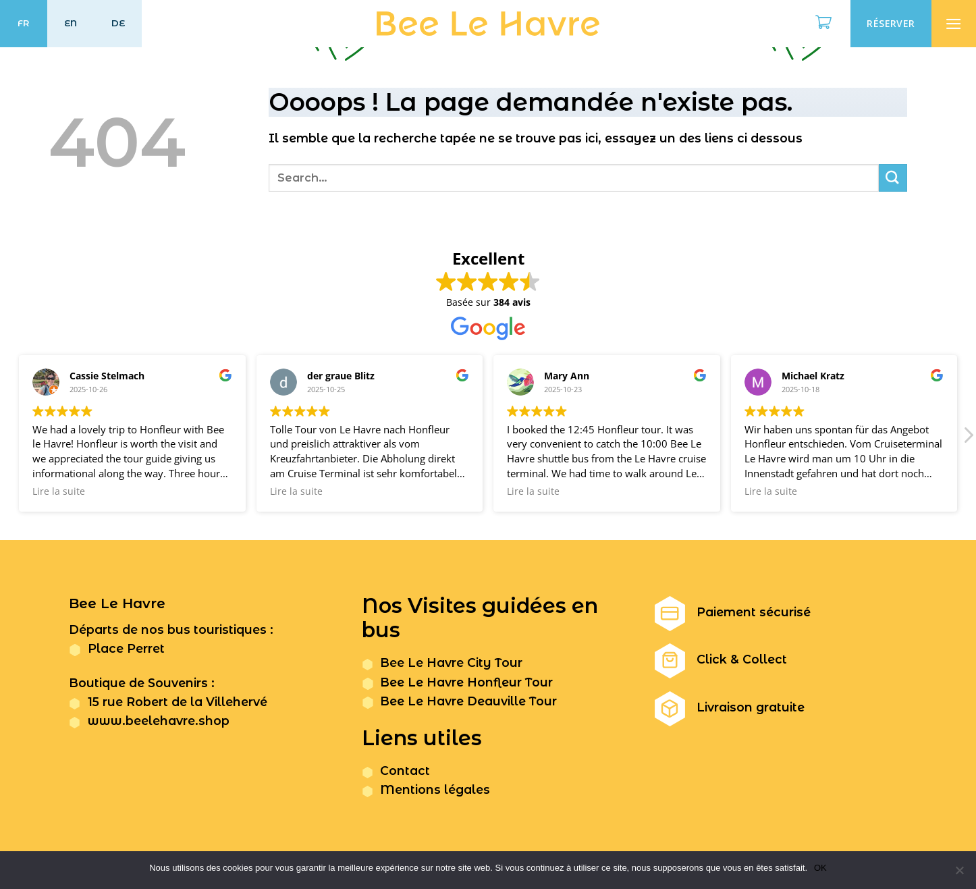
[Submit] (893, 178)
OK (820, 868)
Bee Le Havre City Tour (451, 662)
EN (71, 23)
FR (24, 23)
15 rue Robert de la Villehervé (177, 702)
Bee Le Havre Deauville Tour (468, 701)
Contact (405, 770)
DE (118, 23)
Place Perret (126, 648)
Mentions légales (435, 789)
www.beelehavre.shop (158, 720)
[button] (968, 438)
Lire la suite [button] (58, 491)
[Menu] (953, 23)
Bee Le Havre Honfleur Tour (466, 682)
